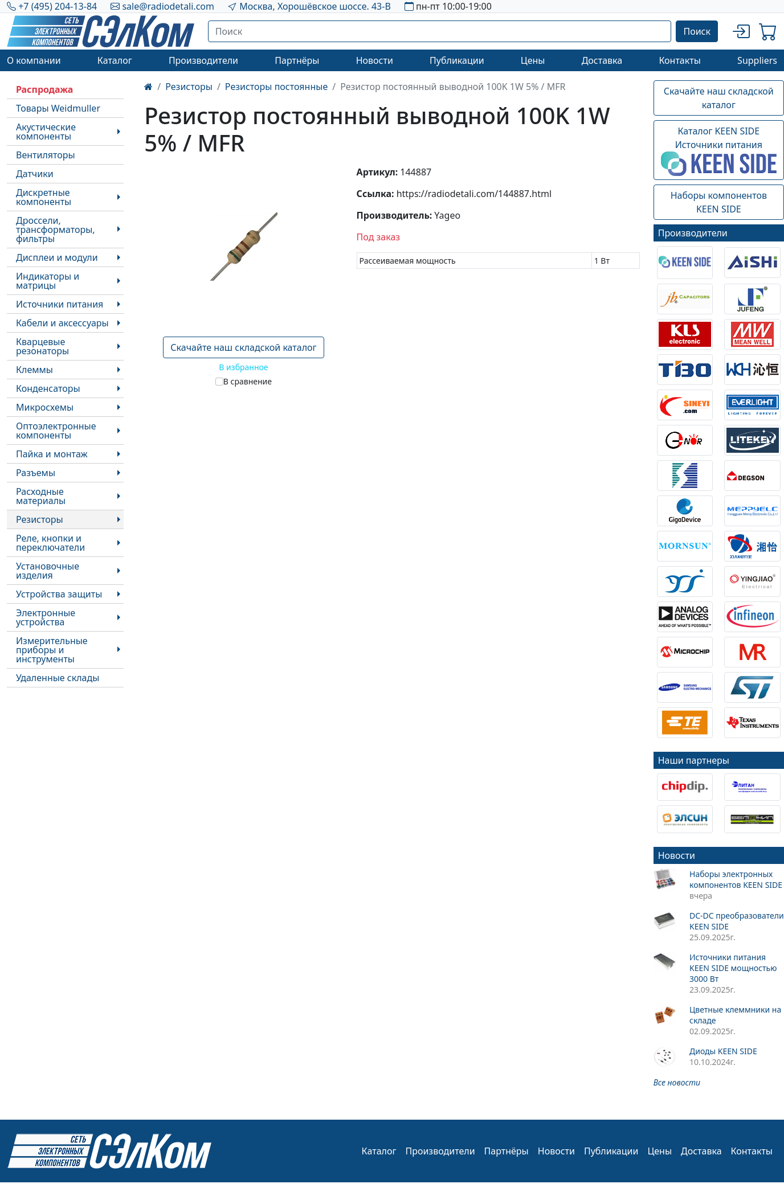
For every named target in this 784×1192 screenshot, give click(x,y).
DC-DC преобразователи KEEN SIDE (736, 921)
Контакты (679, 60)
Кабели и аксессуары (62, 323)
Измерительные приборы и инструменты (52, 649)
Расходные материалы (41, 496)
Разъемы (35, 472)
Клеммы (34, 369)
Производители (203, 60)
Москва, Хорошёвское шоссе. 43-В (315, 6)
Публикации (457, 60)
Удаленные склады (57, 677)
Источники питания (59, 304)
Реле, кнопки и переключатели (50, 543)
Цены (533, 60)
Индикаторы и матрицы (47, 281)
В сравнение (247, 381)
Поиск (696, 31)
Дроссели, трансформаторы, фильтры (55, 229)
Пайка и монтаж (52, 454)
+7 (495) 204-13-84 (57, 6)
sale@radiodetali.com (168, 6)
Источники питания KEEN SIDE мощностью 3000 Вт (733, 968)
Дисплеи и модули (57, 257)
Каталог (114, 60)
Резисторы (39, 519)
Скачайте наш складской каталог (243, 347)
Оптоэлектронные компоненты (56, 430)
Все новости (677, 1082)
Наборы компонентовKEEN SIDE (719, 202)
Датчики (35, 173)
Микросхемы (45, 407)
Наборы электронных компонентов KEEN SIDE (735, 879)
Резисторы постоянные (276, 86)
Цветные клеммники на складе (735, 1015)
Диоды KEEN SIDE (723, 1051)
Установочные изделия (47, 570)
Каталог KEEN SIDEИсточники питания (719, 151)
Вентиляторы (45, 155)
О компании (34, 60)
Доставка (602, 60)
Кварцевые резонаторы (42, 346)
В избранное (243, 367)
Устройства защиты (59, 594)
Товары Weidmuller (58, 108)
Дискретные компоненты (43, 197)
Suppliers (757, 60)
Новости (374, 60)
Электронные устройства (45, 617)
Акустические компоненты (46, 131)
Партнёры (297, 60)
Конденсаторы (48, 388)
